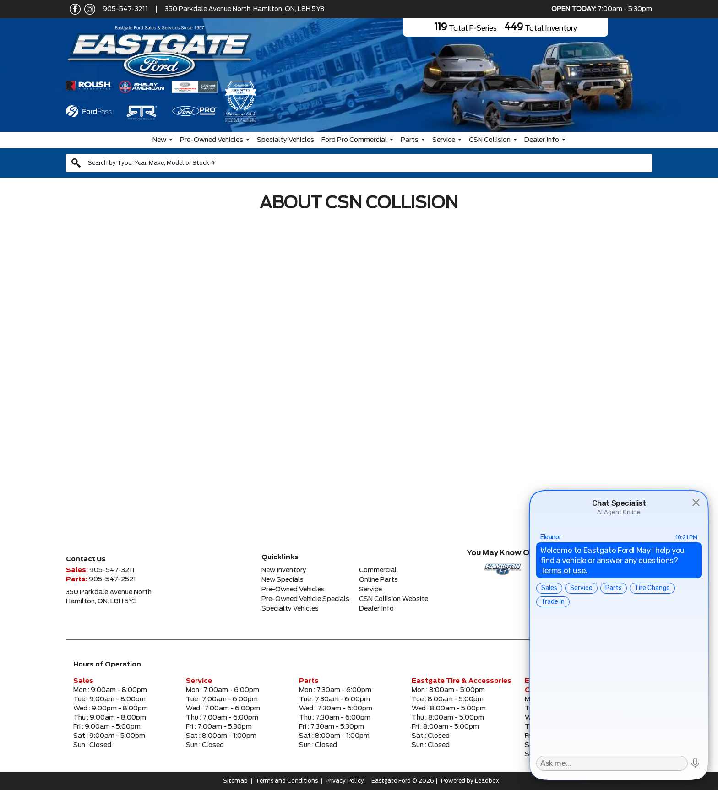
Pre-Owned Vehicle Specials (305, 599)
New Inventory (283, 570)
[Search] (359, 163)
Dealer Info (541, 140)
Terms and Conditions (287, 781)
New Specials (282, 580)
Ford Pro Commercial (354, 140)
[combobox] (359, 163)
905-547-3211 (125, 9)
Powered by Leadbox (470, 781)
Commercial (378, 570)
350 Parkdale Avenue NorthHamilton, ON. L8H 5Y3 (109, 597)
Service (443, 140)
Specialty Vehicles (285, 140)
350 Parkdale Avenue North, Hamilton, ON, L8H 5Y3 (244, 9)
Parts (410, 140)
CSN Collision (490, 140)
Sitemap (235, 781)
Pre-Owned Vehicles (211, 140)
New (159, 140)
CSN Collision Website (393, 599)
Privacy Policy (345, 781)
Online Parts (378, 580)
